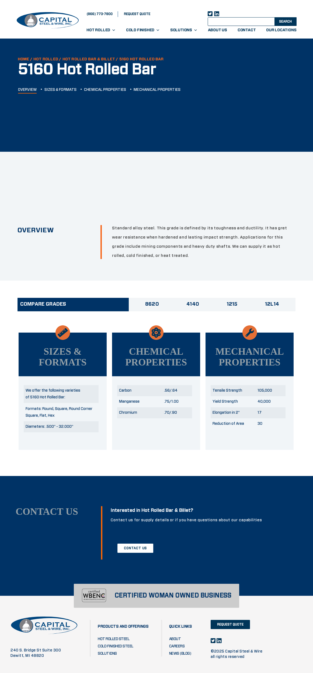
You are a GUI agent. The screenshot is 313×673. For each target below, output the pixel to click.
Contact (247, 30)
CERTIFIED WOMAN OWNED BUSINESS (172, 595)
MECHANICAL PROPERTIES (157, 90)
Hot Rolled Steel (113, 639)
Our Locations (281, 30)
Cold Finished (143, 30)
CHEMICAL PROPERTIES (105, 90)
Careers (177, 646)
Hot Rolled (101, 30)
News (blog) (180, 653)
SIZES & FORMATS (60, 90)
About (175, 639)
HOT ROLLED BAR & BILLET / (90, 59)
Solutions (183, 30)
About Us (217, 30)
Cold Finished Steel (115, 646)
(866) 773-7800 (100, 14)
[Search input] (246, 21)
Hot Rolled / (47, 59)
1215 (232, 304)
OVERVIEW (27, 90)
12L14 (272, 304)
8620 (152, 304)
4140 (192, 304)
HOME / (25, 59)
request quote (137, 14)
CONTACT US (135, 548)
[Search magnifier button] (285, 21)
